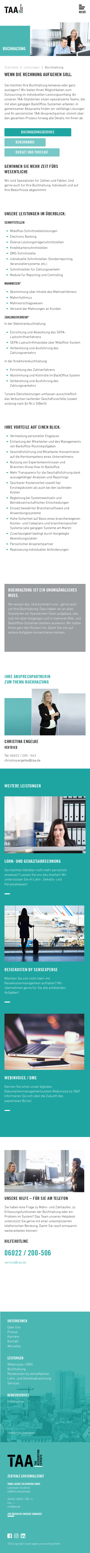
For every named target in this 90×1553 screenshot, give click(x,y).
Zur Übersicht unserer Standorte (24, 1514)
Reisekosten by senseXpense (28, 1374)
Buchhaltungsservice (38, 132)
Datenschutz (14, 1433)
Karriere (13, 1336)
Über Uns (14, 1327)
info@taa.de (13, 1506)
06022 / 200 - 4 (24, 1499)
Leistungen (32, 67)
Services (13, 1383)
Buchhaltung (16, 1369)
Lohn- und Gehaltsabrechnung (29, 1378)
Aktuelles (14, 1346)
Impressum (29, 1433)
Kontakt (13, 1341)
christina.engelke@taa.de (22, 760)
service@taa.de (15, 1262)
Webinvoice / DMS (20, 1364)
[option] (45, 39)
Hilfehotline (15, 1401)
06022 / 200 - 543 (23, 755)
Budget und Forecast (32, 152)
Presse (12, 1332)
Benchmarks (25, 142)
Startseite (11, 67)
